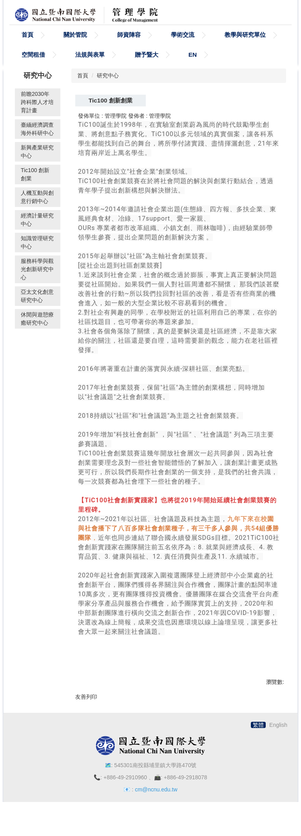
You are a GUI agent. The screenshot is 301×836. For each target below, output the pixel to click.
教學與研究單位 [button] (245, 46)
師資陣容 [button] (129, 46)
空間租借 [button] (33, 66)
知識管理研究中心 (37, 254)
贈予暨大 (146, 66)
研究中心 (108, 88)
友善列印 (86, 709)
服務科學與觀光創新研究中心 (37, 281)
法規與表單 (90, 66)
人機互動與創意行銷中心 (37, 209)
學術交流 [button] (182, 46)
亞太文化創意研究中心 (37, 308)
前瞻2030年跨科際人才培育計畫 (37, 114)
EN (193, 66)
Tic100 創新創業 (35, 186)
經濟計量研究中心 (37, 232)
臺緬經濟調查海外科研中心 (37, 141)
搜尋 (280, 13)
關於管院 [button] (75, 46)
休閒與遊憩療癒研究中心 (37, 331)
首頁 (27, 46)
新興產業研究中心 (37, 163)
